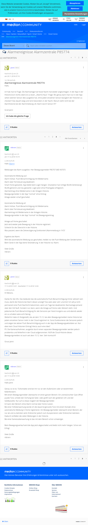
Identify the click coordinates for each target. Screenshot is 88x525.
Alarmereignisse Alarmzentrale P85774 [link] (21, 37)
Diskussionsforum (36, 31)
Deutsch (20, 31)
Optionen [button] (81, 41)
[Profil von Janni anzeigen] (13, 68)
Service (54, 490)
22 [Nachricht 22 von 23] (13, 283)
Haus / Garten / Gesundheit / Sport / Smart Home (24, 34)
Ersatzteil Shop (34, 490)
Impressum (8, 494)
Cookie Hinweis (9, 488)
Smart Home (52, 34)
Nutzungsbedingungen (12, 492)
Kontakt (54, 488)
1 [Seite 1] (75, 57)
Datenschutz (8, 490)
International (56, 494)
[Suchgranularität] (13, 45)
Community (6, 31)
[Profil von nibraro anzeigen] (13, 147)
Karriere (54, 496)
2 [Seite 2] (78, 57)
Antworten (77, 127)
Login (84, 25)
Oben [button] (6, 521)
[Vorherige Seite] (71, 57)
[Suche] (55, 45)
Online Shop (33, 488)
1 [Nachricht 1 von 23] (12, 73)
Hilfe (75, 25)
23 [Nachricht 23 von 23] (13, 373)
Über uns (55, 492)
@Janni (12, 163)
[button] (75, 3)
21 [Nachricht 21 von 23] (13, 154)
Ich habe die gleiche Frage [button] (17, 116)
